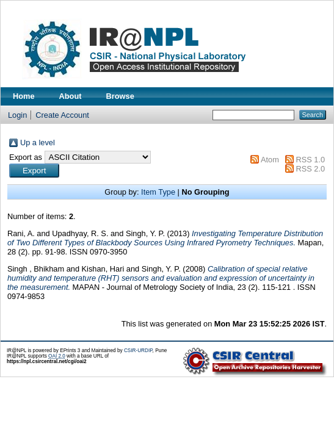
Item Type (158, 192)
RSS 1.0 (310, 159)
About (70, 96)
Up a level (37, 142)
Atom (270, 159)
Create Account (62, 115)
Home (24, 96)
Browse (120, 96)
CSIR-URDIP (138, 350)
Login (17, 115)
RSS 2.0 (310, 168)
